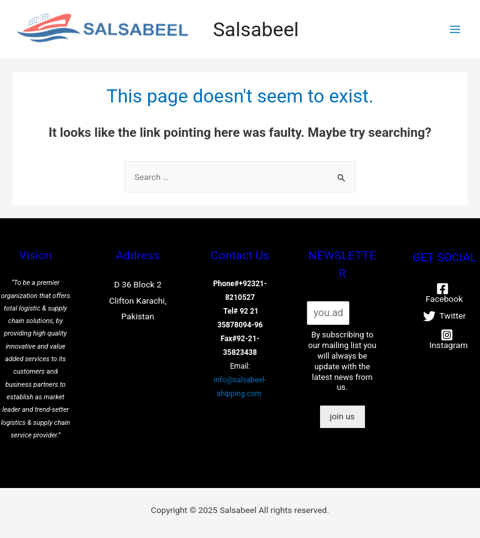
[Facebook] (442, 293)
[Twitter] (444, 316)
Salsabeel (256, 29)
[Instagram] (447, 339)
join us (342, 416)
